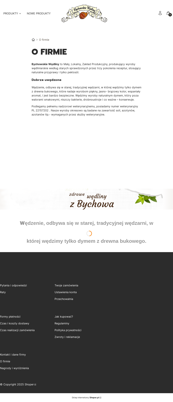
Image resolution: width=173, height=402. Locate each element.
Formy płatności (10, 316)
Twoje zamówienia (66, 285)
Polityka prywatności (68, 330)
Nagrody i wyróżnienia (14, 368)
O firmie (5, 361)
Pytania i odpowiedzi (13, 285)
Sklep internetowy (85, 397)
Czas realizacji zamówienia (17, 330)
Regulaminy (62, 323)
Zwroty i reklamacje (67, 337)
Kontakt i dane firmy (13, 354)
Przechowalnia (64, 299)
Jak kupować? (64, 316)
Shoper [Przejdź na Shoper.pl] (29, 384)
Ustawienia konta (66, 292)
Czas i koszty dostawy (14, 323)
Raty (3, 292)
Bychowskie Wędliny (33, 39)
